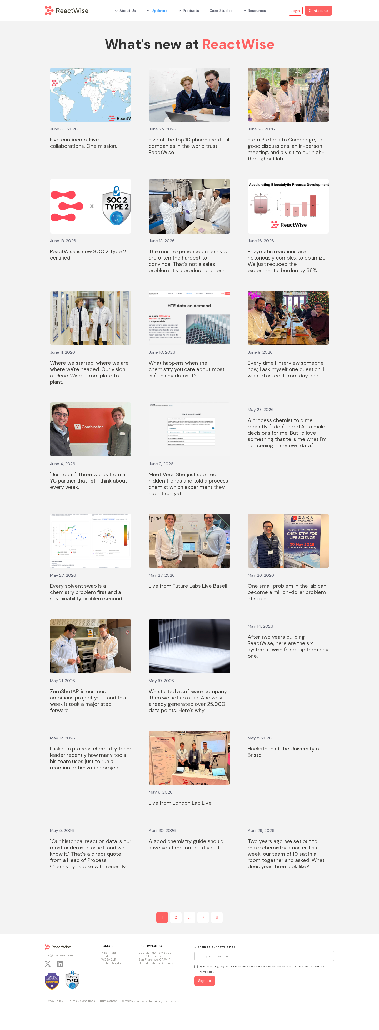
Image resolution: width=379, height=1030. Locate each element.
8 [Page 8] (217, 917)
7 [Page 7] (203, 917)
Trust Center (108, 1001)
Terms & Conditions (81, 1001)
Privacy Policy (54, 1001)
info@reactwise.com (59, 955)
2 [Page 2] (176, 917)
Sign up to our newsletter (214, 947)
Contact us (318, 10)
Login (295, 10)
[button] (125, 10)
